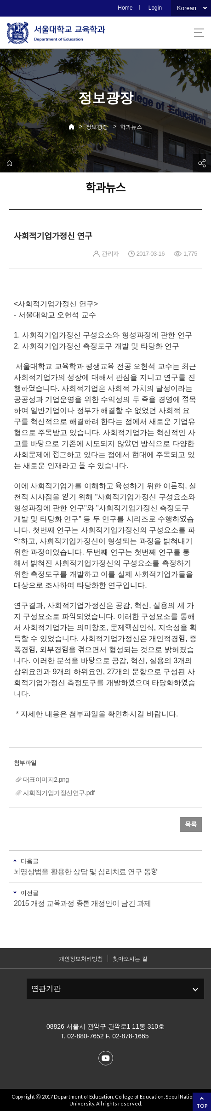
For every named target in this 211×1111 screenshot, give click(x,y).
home (9, 163)
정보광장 (97, 127)
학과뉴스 (131, 127)
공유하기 (202, 163)
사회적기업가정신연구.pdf (59, 792)
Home (125, 8)
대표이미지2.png (45, 779)
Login (155, 8)
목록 (191, 824)
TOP (202, 1106)
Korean (186, 8)
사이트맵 (199, 33)
